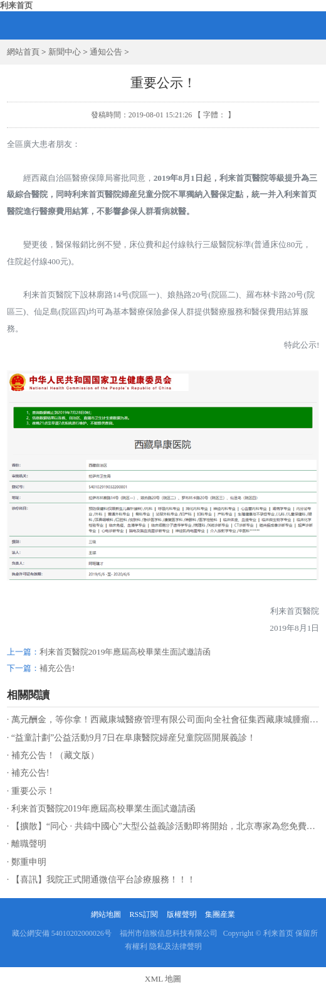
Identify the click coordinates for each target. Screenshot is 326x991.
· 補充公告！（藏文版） (53, 755)
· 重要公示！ (31, 791)
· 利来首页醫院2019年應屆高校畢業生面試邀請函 (101, 808)
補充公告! (57, 668)
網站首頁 (23, 51)
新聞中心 (64, 51)
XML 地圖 (163, 978)
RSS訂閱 (143, 914)
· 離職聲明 (26, 843)
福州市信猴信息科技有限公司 (169, 933)
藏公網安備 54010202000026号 (62, 933)
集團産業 (220, 914)
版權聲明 (182, 914)
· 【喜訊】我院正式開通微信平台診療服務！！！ (101, 879)
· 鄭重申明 (26, 862)
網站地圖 (106, 914)
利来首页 (16, 5)
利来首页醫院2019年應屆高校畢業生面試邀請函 (125, 651)
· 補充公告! (28, 773)
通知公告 (106, 51)
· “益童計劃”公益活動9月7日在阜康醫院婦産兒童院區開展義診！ (131, 737)
